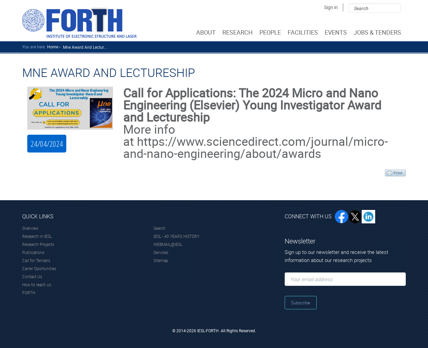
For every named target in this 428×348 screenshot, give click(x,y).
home (52, 46)
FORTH (28, 292)
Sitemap (160, 260)
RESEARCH (238, 32)
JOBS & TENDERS (378, 32)
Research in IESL (37, 236)
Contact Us (32, 276)
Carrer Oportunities (39, 268)
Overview (30, 228)
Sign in (331, 7)
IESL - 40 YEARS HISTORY (176, 236)
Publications (33, 252)
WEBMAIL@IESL (167, 244)
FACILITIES (303, 32)
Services (160, 252)
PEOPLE (270, 32)
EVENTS (336, 32)
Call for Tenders (36, 260)
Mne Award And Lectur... (85, 47)
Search (159, 228)
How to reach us (36, 284)
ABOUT (206, 32)
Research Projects (38, 244)
